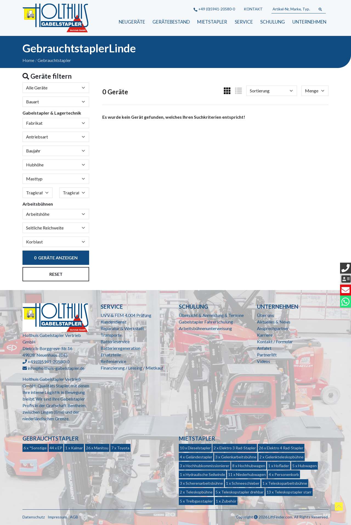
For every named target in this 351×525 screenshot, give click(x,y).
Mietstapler (212, 22)
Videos (263, 361)
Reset (56, 274)
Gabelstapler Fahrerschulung (206, 321)
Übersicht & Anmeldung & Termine (211, 315)
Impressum (57, 517)
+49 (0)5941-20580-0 (214, 9)
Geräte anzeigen (56, 257)
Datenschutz (33, 517)
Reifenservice (113, 361)
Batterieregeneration (120, 348)
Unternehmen (309, 22)
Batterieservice (115, 341)
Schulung (272, 22)
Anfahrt (264, 348)
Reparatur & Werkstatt (122, 328)
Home (28, 60)
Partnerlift (267, 354)
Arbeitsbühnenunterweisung (205, 328)
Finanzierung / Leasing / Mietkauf (132, 367)
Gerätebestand (171, 22)
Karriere (265, 334)
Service (244, 22)
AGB (74, 517)
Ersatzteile (111, 354)
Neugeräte (132, 22)
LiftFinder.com (280, 517)
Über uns (265, 315)
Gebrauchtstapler (54, 60)
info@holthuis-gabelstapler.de (56, 368)
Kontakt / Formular (275, 341)
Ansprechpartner (273, 328)
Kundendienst (113, 321)
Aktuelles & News (273, 321)
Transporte (111, 334)
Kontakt (253, 9)
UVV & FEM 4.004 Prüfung (126, 315)
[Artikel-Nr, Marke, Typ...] (293, 9)
